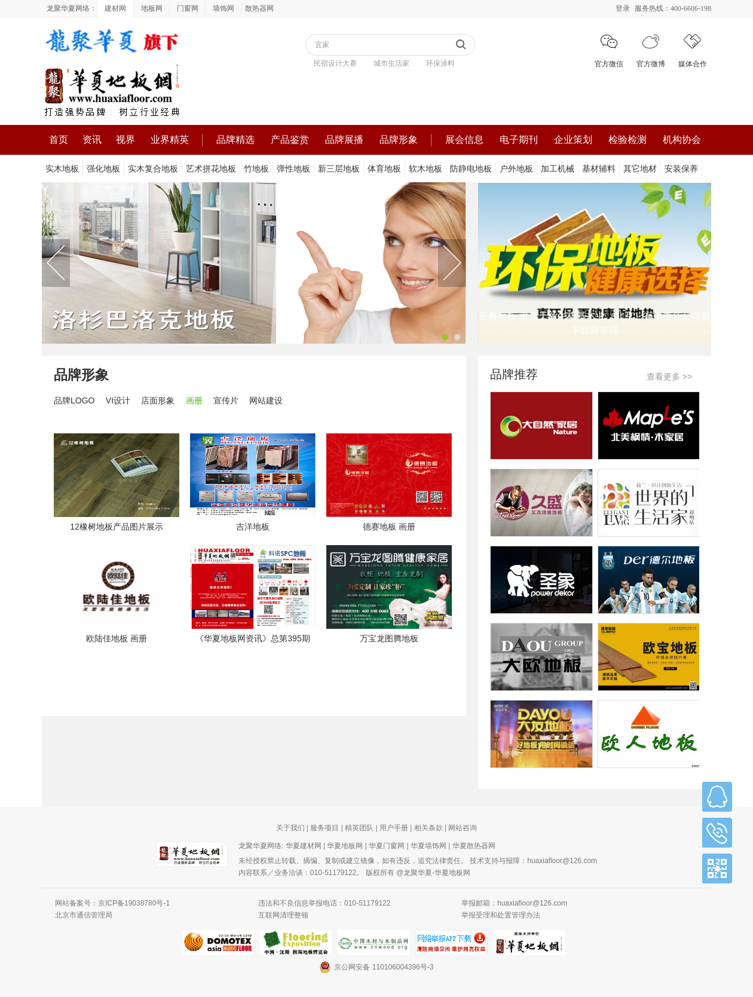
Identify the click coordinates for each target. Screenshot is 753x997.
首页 (58, 139)
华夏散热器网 (473, 846)
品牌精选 (235, 139)
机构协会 (682, 139)
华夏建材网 (304, 846)
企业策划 (573, 139)
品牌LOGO (74, 400)
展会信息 (464, 139)
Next (452, 263)
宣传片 (225, 400)
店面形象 (158, 400)
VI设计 (118, 400)
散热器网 (259, 8)
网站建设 (266, 400)
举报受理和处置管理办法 (500, 915)
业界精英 (170, 139)
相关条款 (428, 828)
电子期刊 (519, 139)
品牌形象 (398, 139)
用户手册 (393, 828)
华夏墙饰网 (428, 846)
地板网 (152, 8)
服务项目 (324, 828)
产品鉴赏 (290, 139)
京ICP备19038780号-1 (134, 903)
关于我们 (290, 828)
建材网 (115, 8)
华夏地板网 (345, 846)
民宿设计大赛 (335, 63)
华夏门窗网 (387, 846)
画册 (194, 400)
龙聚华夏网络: (260, 846)
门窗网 (187, 8)
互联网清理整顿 (283, 915)
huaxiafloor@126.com (562, 861)
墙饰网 (223, 8)
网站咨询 (462, 828)
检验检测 (627, 139)
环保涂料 (440, 63)
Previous (56, 263)
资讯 (92, 139)
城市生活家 (391, 63)
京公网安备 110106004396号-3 (376, 967)
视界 (125, 139)
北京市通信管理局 (83, 915)
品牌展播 (344, 139)
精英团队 (359, 828)
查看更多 (669, 376)
